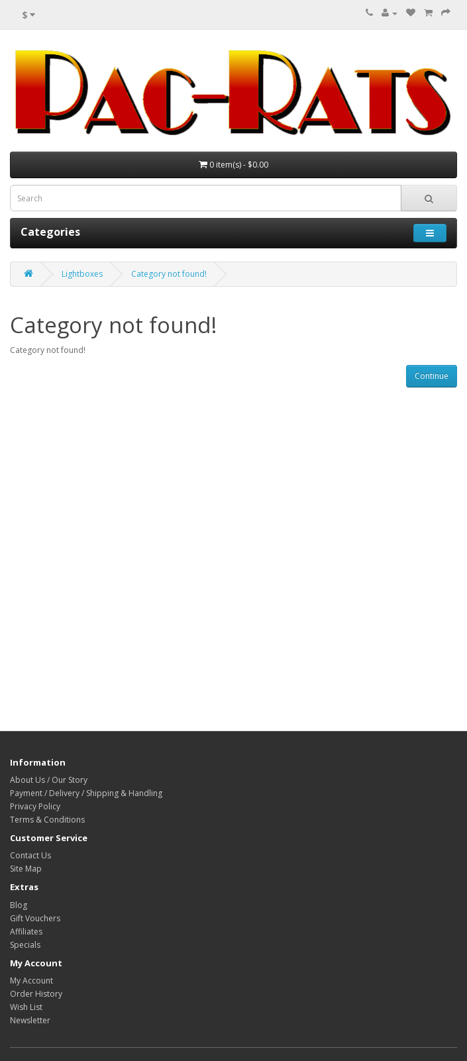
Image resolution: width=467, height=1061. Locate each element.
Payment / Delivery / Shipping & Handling (86, 793)
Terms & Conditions (47, 819)
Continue (431, 375)
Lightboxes (82, 273)
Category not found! (169, 273)
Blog (18, 905)
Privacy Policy (35, 806)
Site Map (26, 868)
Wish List (26, 1007)
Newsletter (30, 1020)
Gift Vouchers (35, 918)
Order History (36, 993)
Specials (25, 944)
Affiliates (26, 931)
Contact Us (30, 855)
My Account (31, 980)
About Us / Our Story (48, 779)
